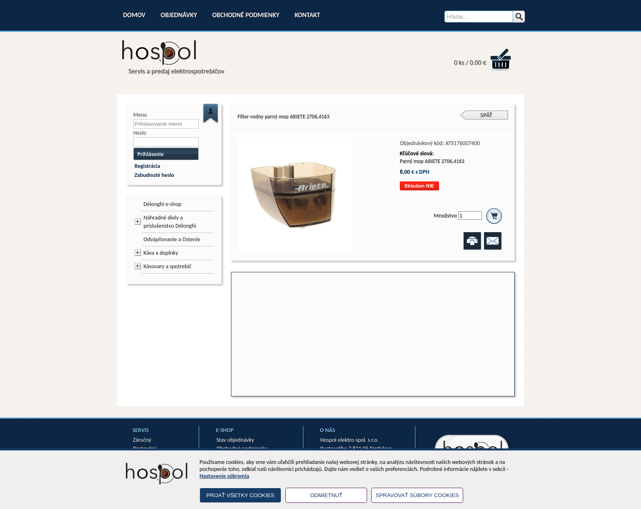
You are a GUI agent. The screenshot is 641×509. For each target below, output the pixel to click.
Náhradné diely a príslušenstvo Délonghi (169, 221)
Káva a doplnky (160, 252)
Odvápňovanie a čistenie (171, 239)
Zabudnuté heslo (154, 175)
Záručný (142, 440)
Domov (134, 15)
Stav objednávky (235, 440)
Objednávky (179, 15)
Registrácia (147, 166)
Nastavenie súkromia (224, 476)
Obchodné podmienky (245, 15)
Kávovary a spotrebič (167, 266)
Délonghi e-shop (162, 204)
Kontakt (307, 15)
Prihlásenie (150, 154)
